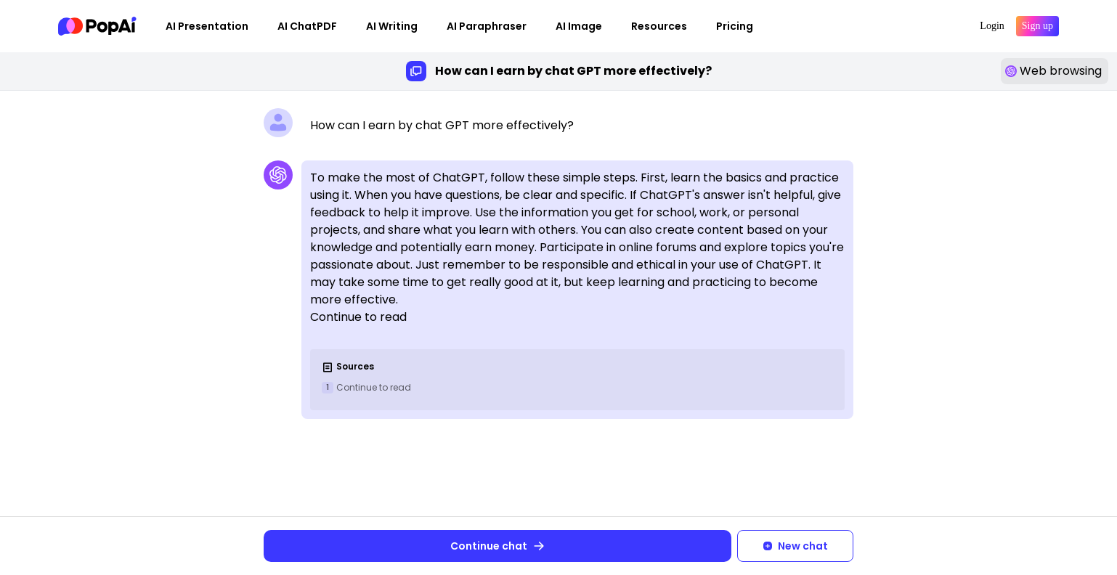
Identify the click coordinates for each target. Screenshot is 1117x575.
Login (992, 25)
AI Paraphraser (487, 26)
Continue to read (373, 387)
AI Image (579, 26)
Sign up (1037, 25)
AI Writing (392, 26)
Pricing (734, 26)
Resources (659, 26)
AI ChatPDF (307, 26)
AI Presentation (207, 26)
